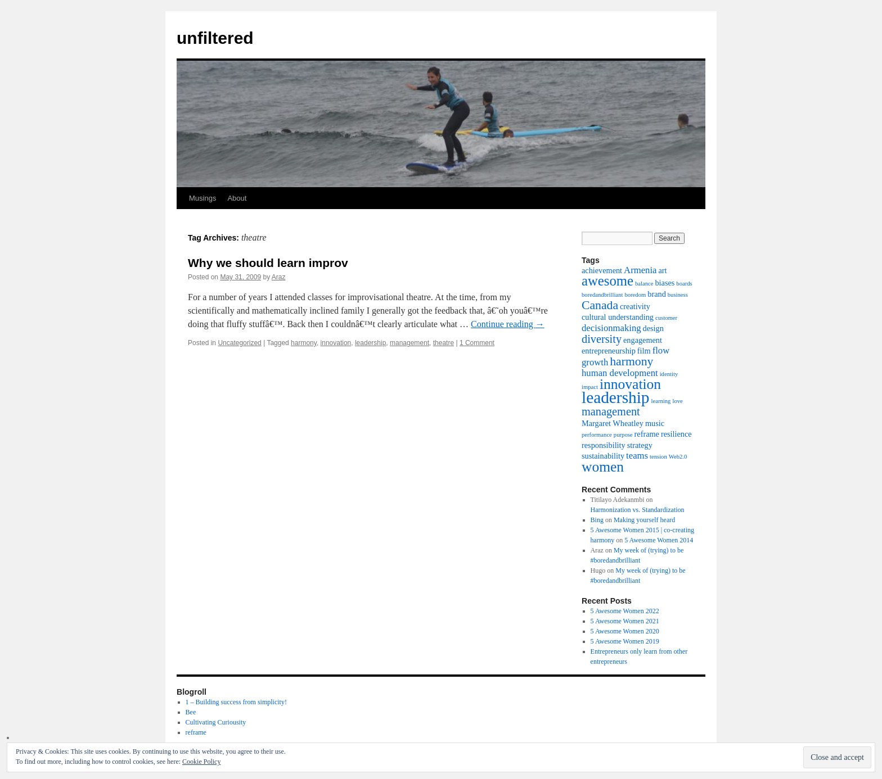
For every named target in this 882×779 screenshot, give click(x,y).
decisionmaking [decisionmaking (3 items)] (611, 328)
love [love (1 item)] (677, 401)
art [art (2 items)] (662, 270)
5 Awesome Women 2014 (658, 540)
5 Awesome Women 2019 (625, 641)
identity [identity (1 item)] (669, 374)
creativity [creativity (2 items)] (635, 306)
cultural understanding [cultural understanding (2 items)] (618, 316)
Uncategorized (239, 343)
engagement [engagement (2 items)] (642, 340)
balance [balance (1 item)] (644, 283)
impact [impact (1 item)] (590, 387)
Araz (279, 277)
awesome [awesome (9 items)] (607, 280)
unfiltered (215, 38)
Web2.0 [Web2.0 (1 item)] (678, 457)
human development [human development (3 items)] (620, 373)
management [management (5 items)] (611, 411)
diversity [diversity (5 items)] (602, 339)
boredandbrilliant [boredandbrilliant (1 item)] (602, 295)
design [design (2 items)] (653, 328)
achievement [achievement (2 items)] (602, 270)
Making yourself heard (644, 520)
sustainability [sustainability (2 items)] (603, 455)
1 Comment (477, 343)
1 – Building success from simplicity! (236, 702)
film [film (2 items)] (644, 350)
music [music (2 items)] (654, 423)
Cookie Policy (201, 762)
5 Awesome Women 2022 (625, 611)
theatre (443, 343)
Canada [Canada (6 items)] (600, 305)
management (409, 343)
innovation (336, 343)
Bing (597, 520)
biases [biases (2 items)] (664, 282)
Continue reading (507, 324)
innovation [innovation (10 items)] (630, 384)
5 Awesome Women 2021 (625, 621)
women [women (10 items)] (603, 467)
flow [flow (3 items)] (661, 350)
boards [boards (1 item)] (684, 283)
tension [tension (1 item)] (658, 457)
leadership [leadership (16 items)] (616, 397)
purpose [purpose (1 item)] (623, 435)
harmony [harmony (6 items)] (631, 361)
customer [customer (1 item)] (666, 318)
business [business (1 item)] (678, 295)
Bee (191, 712)
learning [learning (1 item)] (661, 401)
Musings (202, 198)
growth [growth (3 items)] (595, 362)
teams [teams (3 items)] (637, 455)
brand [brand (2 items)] (656, 293)
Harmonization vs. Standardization (638, 510)
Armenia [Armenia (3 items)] (640, 270)
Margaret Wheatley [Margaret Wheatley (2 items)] (613, 423)
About (236, 198)
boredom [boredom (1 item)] (635, 295)
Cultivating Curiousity (216, 722)
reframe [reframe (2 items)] (646, 433)
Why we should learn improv (268, 262)
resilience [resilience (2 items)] (676, 433)
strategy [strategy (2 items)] (639, 445)
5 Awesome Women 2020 (625, 631)
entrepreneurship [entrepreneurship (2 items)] (609, 350)
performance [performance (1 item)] (597, 435)
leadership (370, 343)
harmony (304, 343)
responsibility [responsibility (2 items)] (604, 445)
